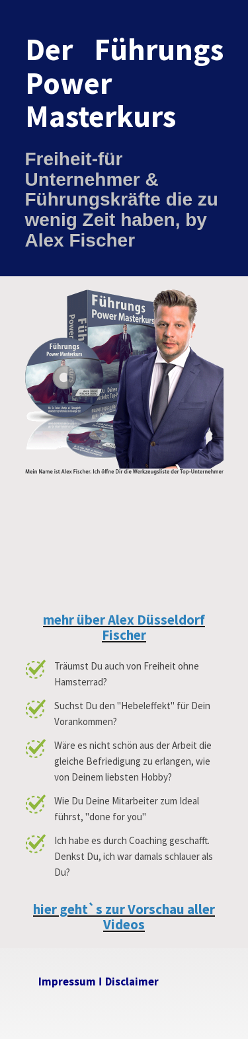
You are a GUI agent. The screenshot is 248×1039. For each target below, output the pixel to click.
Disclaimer (132, 981)
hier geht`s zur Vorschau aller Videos (124, 916)
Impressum (67, 981)
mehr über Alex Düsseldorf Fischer (124, 627)
